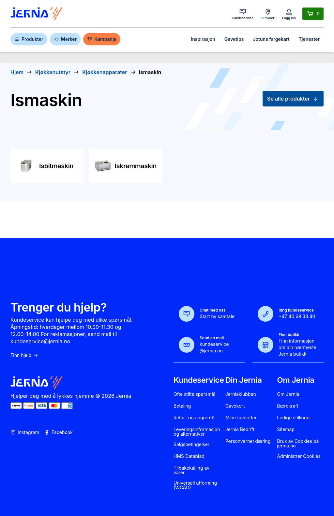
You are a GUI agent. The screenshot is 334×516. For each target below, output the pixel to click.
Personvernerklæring (248, 441)
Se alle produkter (293, 98)
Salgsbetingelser (191, 444)
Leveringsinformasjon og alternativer (197, 431)
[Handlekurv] (313, 14)
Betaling (182, 406)
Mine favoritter (241, 417)
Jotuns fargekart (271, 39)
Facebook (58, 432)
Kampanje (101, 39)
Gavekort (235, 406)
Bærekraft (287, 406)
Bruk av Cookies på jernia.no (298, 443)
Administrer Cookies (299, 456)
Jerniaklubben (240, 394)
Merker (65, 39)
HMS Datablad (189, 456)
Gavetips (234, 39)
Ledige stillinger (294, 417)
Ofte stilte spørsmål (194, 394)
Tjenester (309, 39)
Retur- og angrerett (194, 417)
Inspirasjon (203, 39)
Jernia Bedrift (239, 429)
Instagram (24, 432)
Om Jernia (288, 394)
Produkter (28, 39)
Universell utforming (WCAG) (195, 485)
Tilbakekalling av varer (191, 470)
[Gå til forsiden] (36, 14)
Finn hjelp (24, 355)
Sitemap (286, 429)
